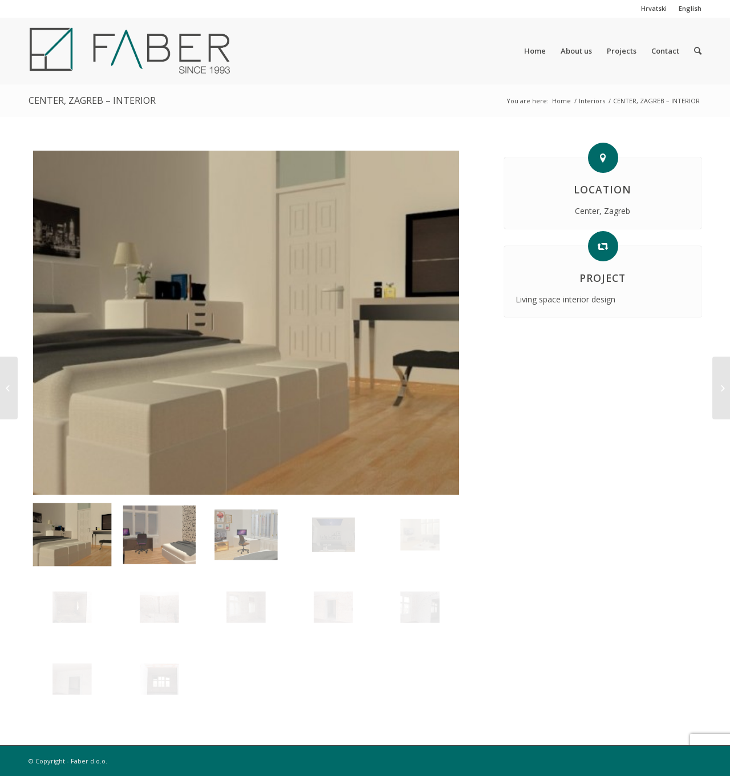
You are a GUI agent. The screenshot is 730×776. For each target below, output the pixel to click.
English (690, 8)
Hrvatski (654, 8)
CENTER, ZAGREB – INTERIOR (92, 100)
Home (561, 100)
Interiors (592, 100)
